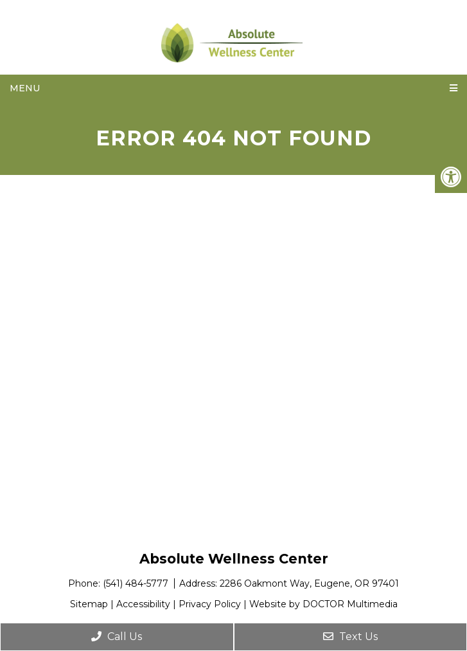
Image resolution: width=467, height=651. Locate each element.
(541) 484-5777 (137, 583)
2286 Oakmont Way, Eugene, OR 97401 (309, 583)
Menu (25, 88)
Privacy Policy (210, 604)
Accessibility (143, 604)
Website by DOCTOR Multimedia (323, 604)
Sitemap (89, 604)
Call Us (116, 636)
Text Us (350, 636)
